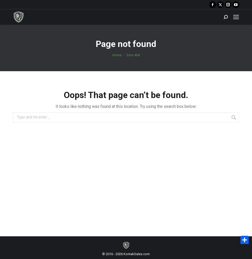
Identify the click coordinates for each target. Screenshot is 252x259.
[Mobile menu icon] (236, 17)
